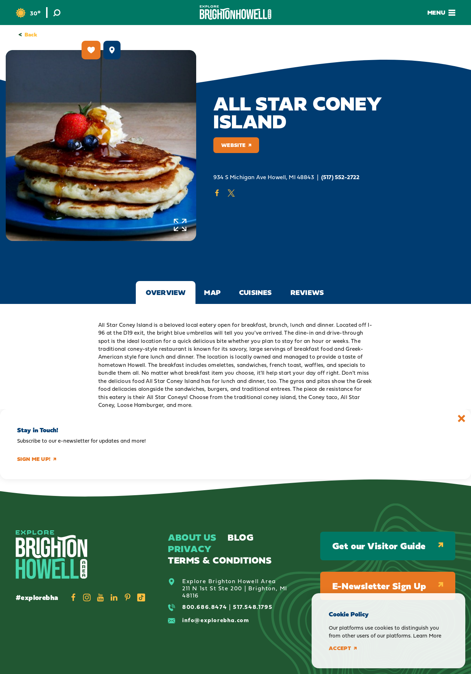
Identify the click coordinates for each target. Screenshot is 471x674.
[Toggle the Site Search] (56, 12)
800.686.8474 (204, 606)
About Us (192, 537)
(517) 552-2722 (340, 177)
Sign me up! (36, 459)
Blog (240, 537)
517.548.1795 (252, 606)
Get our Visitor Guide (387, 546)
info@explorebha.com (215, 620)
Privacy (190, 549)
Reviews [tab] (307, 292)
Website (236, 145)
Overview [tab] (166, 292)
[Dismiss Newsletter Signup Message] (461, 418)
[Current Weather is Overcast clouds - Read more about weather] (28, 13)
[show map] (111, 50)
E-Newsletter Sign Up (387, 586)
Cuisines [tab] (255, 292)
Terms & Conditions (220, 560)
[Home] (235, 12)
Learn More (427, 635)
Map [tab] (212, 292)
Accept (343, 648)
